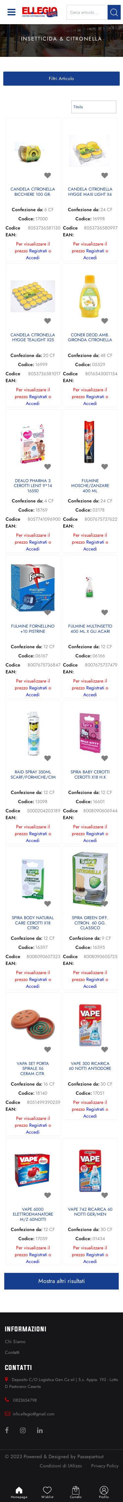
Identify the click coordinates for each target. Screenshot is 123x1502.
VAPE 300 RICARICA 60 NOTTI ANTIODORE (90, 1066)
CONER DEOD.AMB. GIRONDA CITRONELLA (90, 337)
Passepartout (90, 1456)
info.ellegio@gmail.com (33, 1414)
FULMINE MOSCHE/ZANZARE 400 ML (90, 486)
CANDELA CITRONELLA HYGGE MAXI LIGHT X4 (90, 192)
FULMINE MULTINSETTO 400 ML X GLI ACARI (90, 629)
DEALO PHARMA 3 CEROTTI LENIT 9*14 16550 (33, 486)
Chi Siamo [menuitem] (15, 1341)
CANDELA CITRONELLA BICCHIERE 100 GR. (32, 192)
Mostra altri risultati (61, 1281)
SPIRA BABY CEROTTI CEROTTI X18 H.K (90, 774)
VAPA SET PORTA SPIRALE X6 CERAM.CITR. (33, 1069)
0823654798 (25, 1400)
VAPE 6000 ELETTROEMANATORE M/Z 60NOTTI (33, 1215)
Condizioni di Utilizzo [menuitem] (61, 1465)
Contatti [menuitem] (12, 1352)
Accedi (33, 257)
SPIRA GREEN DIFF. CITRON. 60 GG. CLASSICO (90, 923)
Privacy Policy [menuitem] (104, 1465)
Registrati (38, 250)
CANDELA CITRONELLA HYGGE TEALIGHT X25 (32, 337)
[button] (114, 12)
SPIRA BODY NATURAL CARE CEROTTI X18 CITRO (33, 923)
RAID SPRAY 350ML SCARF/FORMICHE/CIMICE (32, 774)
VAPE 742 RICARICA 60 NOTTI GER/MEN (90, 1212)
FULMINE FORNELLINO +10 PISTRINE (32, 629)
